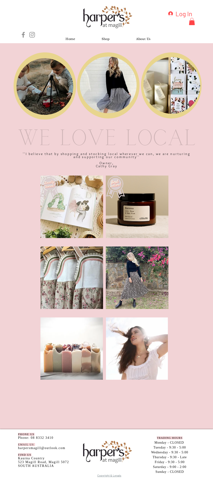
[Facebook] (23, 35)
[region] (45, 86)
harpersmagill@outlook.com (41, 448)
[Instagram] (32, 35)
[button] (192, 21)
